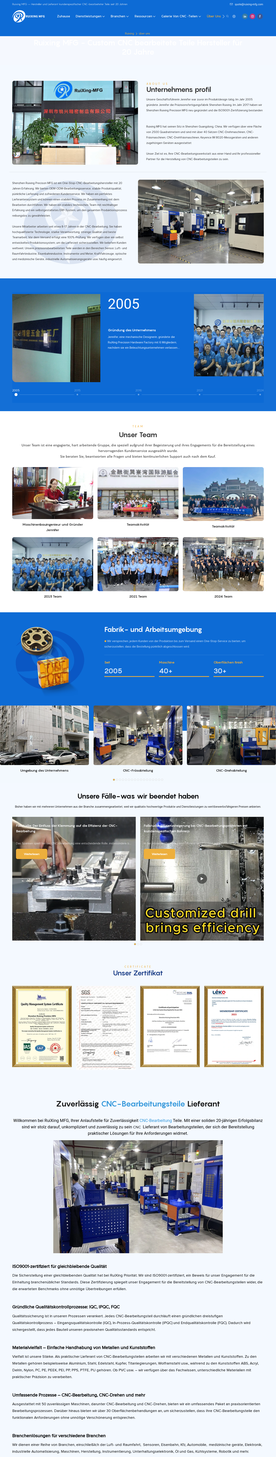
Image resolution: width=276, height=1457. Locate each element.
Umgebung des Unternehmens (44, 772)
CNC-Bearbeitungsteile (144, 1105)
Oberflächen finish (228, 664)
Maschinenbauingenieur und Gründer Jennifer (52, 527)
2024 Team (223, 596)
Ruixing (129, 33)
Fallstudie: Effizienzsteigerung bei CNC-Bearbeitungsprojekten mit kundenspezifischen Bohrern (196, 830)
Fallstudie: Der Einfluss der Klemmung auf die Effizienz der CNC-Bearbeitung (66, 830)
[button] (224, 16)
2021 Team (138, 598)
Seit (107, 664)
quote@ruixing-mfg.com (246, 4)
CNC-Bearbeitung (156, 1122)
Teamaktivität (138, 524)
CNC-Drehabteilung (231, 772)
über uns (144, 33)
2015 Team (53, 596)
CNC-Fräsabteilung (138, 772)
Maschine (167, 664)
